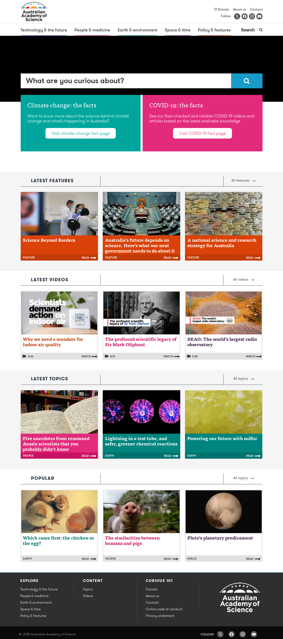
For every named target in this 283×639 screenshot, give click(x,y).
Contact (256, 9)
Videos (88, 596)
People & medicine (92, 29)
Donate (223, 9)
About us (239, 9)
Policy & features (214, 29)
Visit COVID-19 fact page (202, 133)
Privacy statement (160, 615)
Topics (88, 589)
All (244, 180)
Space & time (177, 29)
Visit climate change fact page (81, 133)
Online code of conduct (164, 609)
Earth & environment (137, 29)
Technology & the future (44, 29)
